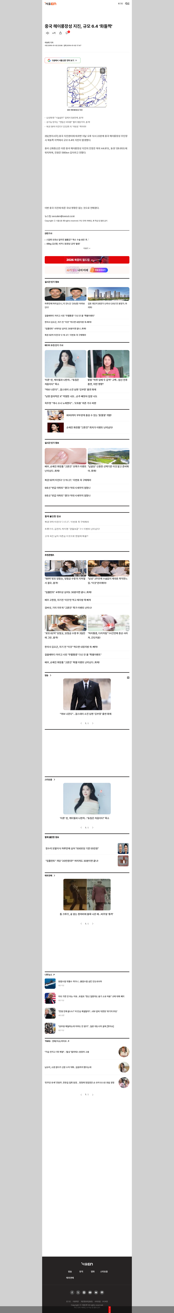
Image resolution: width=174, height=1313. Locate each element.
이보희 (47, 42)
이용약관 (76, 1301)
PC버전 (105, 1301)
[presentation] (81, 723)
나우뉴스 (50, 974)
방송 (47, 675)
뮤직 (81, 1271)
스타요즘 (48, 779)
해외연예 (48, 875)
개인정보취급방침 (87, 1301)
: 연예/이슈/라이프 (57, 1041)
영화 (93, 1271)
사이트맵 (97, 1301)
